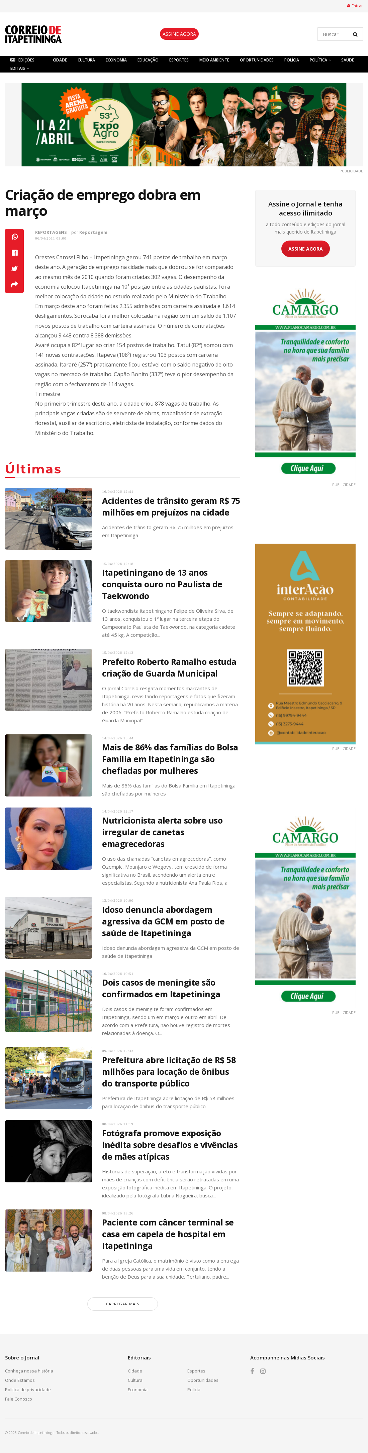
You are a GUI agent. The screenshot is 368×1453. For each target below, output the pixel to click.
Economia (116, 60)
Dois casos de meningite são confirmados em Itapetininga (161, 988)
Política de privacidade (28, 1390)
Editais (17, 68)
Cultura (86, 60)
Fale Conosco (18, 1399)
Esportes (179, 60)
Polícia (291, 60)
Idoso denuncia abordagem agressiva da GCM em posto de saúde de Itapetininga (163, 921)
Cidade (60, 60)
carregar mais (122, 1303)
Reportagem (93, 232)
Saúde (347, 60)
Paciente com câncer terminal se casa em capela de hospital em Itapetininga (168, 1233)
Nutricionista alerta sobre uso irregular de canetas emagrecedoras (162, 832)
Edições (22, 60)
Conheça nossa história (29, 1371)
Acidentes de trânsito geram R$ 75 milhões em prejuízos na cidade (171, 506)
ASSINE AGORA (179, 34)
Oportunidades (257, 60)
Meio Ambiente (214, 60)
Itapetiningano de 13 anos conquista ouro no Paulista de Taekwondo (162, 584)
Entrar (355, 6)
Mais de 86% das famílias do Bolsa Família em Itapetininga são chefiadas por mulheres (170, 758)
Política (318, 60)
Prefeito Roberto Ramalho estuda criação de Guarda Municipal (169, 667)
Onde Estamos (20, 1380)
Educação (148, 60)
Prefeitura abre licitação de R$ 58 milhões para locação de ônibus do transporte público (169, 1071)
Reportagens (51, 232)
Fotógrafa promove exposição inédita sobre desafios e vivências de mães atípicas (170, 1144)
